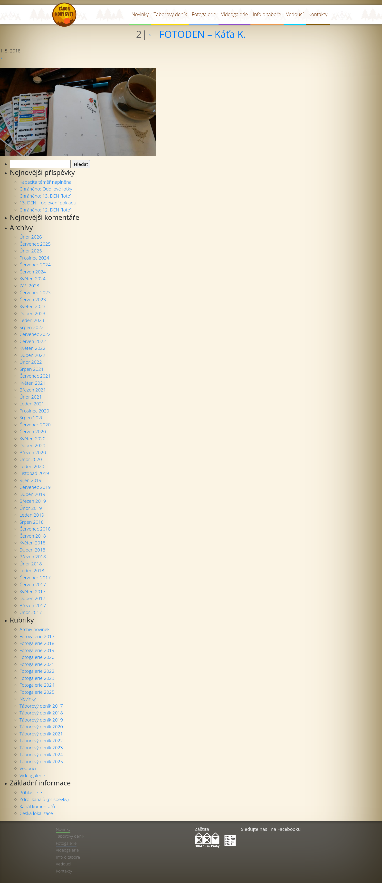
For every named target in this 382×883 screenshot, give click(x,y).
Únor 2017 (30, 612)
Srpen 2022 (31, 327)
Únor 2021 (30, 397)
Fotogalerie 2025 (36, 692)
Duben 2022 (32, 355)
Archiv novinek (34, 629)
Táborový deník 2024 (41, 754)
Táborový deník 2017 (41, 706)
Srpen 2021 (31, 369)
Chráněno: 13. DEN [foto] (45, 196)
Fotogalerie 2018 (36, 643)
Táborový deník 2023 (41, 747)
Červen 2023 (32, 299)
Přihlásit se (30, 792)
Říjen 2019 (30, 480)
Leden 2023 (31, 320)
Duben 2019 (32, 494)
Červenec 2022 (35, 334)
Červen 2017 (32, 584)
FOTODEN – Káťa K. (196, 34)
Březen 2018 (32, 556)
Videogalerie (234, 14)
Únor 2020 (30, 459)
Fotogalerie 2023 (36, 678)
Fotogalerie (204, 14)
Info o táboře (267, 14)
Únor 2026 (30, 237)
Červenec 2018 (35, 529)
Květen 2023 (32, 306)
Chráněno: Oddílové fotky (45, 189)
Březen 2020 (32, 452)
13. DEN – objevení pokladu (47, 203)
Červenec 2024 (35, 264)
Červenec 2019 (35, 487)
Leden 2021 (31, 404)
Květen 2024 (32, 278)
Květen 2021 (32, 383)
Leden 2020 (31, 466)
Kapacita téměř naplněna (45, 182)
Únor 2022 (30, 362)
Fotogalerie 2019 (36, 650)
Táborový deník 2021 (41, 734)
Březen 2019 (32, 501)
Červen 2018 (32, 536)
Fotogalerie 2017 (36, 636)
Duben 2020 (32, 445)
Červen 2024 (32, 272)
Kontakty (317, 14)
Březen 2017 (32, 605)
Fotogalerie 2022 (36, 671)
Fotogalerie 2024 (36, 685)
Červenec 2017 (35, 577)
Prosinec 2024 (34, 258)
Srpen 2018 (31, 522)
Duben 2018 (32, 550)
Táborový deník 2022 (41, 740)
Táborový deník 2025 (41, 761)
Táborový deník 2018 (41, 713)
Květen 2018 (32, 543)
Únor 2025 (30, 251)
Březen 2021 (32, 390)
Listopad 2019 (34, 473)
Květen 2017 (32, 591)
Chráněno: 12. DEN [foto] (45, 210)
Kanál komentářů (37, 806)
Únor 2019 (30, 508)
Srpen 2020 (31, 417)
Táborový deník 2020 (41, 726)
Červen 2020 (32, 431)
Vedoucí (295, 14)
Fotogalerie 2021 (36, 664)
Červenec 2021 (35, 376)
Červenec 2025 (35, 244)
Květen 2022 (32, 348)
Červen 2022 (32, 341)
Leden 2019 (31, 515)
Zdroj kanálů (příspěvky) (44, 799)
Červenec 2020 (35, 424)
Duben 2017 (32, 598)
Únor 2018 (30, 564)
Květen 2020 (32, 438)
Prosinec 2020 (34, 411)
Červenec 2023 (35, 292)
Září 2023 (29, 285)
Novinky (140, 14)
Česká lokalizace (36, 813)
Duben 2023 (32, 313)
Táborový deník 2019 (41, 720)
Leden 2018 (31, 570)
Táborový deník (170, 14)
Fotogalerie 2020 (36, 657)
